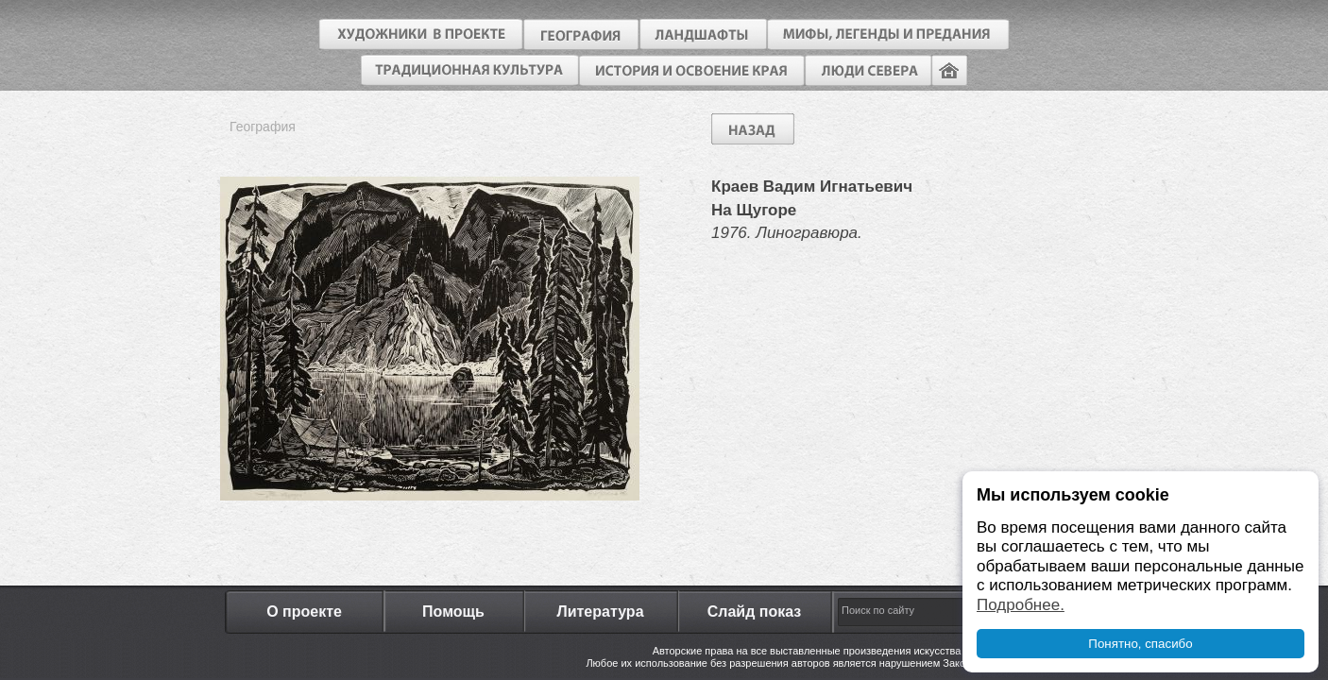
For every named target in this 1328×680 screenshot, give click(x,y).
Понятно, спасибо (1140, 644)
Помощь (453, 612)
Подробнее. (1020, 605)
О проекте (304, 612)
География (263, 126)
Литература (599, 612)
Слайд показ (754, 612)
